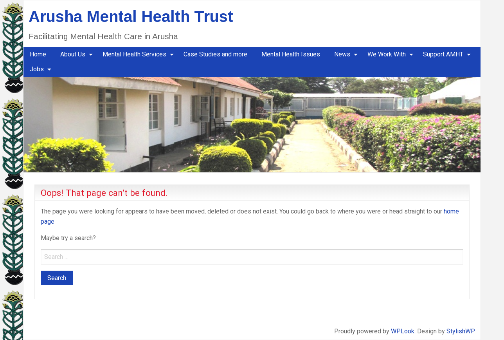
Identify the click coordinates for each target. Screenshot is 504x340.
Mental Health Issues (290, 54)
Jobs (37, 69)
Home (38, 54)
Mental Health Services (134, 54)
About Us (72, 54)
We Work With (386, 54)
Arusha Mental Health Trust (131, 16)
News (342, 54)
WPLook (402, 331)
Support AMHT (443, 54)
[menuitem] (37, 54)
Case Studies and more (215, 54)
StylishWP (460, 331)
